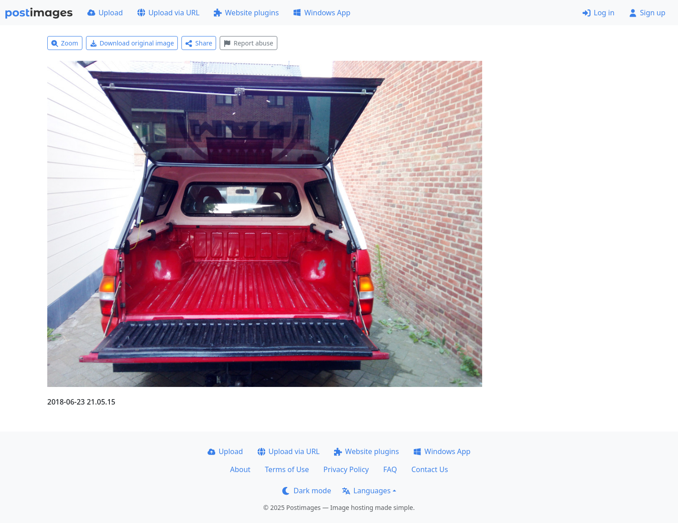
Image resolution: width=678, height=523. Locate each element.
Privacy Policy (346, 469)
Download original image (132, 43)
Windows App (321, 13)
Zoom (64, 43)
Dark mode (306, 491)
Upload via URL (168, 13)
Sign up (647, 13)
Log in (599, 13)
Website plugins (246, 13)
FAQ (390, 469)
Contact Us (429, 469)
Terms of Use (287, 469)
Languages (366, 491)
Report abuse (248, 43)
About (240, 469)
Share (198, 43)
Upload (105, 13)
